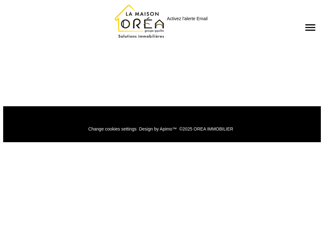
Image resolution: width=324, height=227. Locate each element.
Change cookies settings (112, 128)
